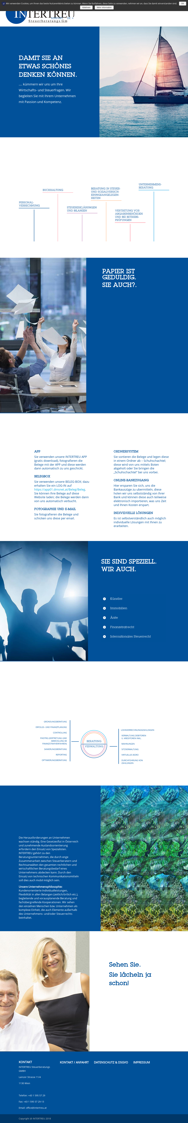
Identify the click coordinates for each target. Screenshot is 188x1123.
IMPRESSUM (141, 1062)
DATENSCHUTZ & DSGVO (111, 1062)
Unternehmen (159, 8)
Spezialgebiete (105, 8)
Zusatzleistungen (132, 8)
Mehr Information (104, 7)
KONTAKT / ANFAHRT (74, 1062)
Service (56, 8)
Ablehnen (86, 7)
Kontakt (57, 18)
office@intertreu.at (36, 1107)
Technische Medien (78, 8)
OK (182, 3)
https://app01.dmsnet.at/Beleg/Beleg (59, 489)
